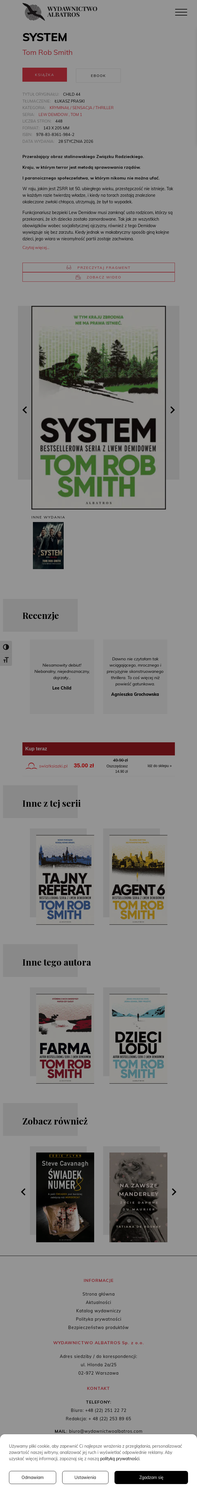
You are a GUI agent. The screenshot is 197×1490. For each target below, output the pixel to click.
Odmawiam (33, 1477)
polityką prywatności (119, 1458)
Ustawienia (85, 1477)
